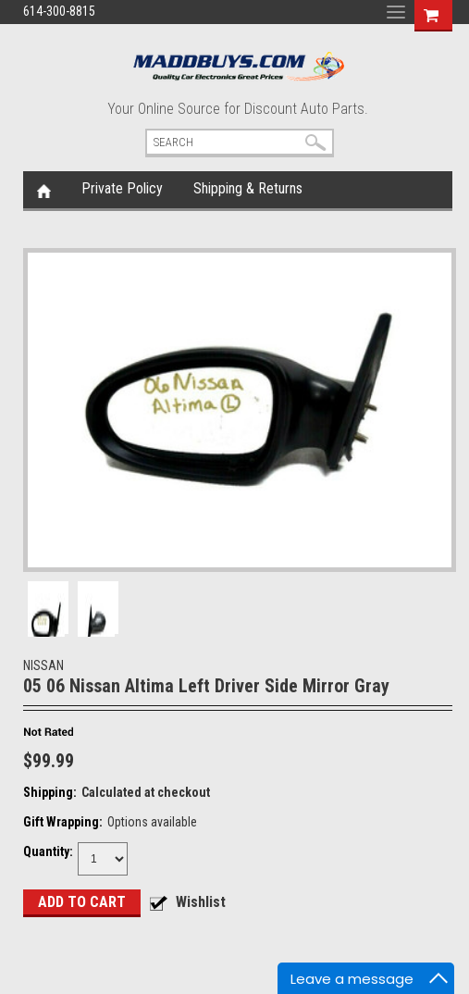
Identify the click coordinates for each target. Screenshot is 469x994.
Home (44, 190)
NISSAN (43, 665)
